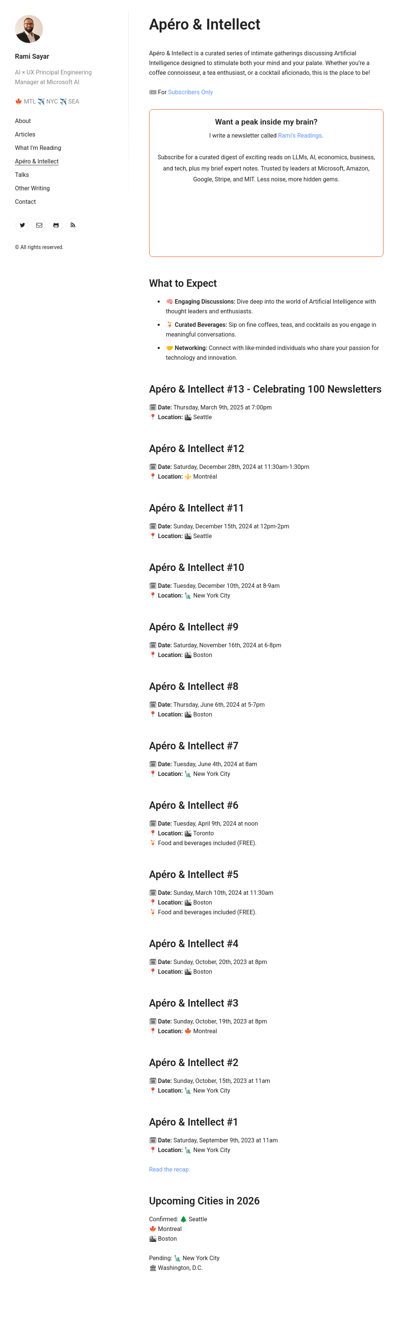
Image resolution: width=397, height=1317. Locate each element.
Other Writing (32, 188)
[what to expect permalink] (132, 283)
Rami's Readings (300, 135)
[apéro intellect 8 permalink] (132, 686)
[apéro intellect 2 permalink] (132, 1063)
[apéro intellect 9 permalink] (132, 627)
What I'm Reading (38, 147)
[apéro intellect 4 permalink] (132, 944)
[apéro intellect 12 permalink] (132, 449)
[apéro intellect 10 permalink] (132, 568)
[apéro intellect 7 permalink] (132, 746)
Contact (25, 201)
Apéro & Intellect (37, 161)
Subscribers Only (190, 92)
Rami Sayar (32, 56)
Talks (22, 174)
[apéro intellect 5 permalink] (132, 875)
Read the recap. (170, 1169)
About (23, 121)
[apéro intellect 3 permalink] (132, 1003)
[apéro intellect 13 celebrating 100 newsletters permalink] (132, 389)
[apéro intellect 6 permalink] (132, 805)
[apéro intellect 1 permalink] (132, 1122)
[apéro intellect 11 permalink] (132, 508)
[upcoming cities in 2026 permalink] (132, 1201)
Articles (25, 134)
